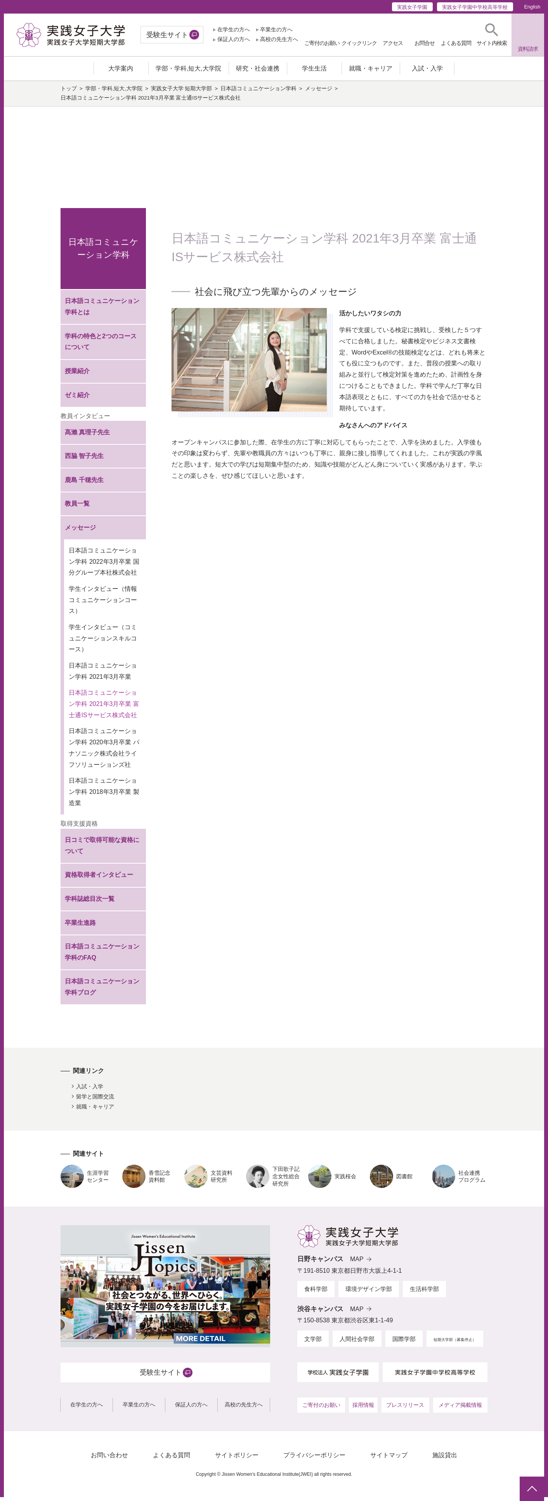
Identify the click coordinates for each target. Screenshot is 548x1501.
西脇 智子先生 (84, 459)
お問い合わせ (109, 1459)
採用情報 (363, 1408)
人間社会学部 (357, 1342)
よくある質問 (171, 1459)
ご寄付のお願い (321, 1408)
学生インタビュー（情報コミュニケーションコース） (103, 603)
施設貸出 (444, 1459)
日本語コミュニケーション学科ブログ (102, 991)
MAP (357, 1263)
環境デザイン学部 (368, 1292)
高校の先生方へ (279, 39)
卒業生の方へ (276, 30)
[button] (492, 35)
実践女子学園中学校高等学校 (475, 7)
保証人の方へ (233, 39)
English (532, 7)
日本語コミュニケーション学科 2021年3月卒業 (103, 675)
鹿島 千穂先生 (84, 483)
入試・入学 (89, 1090)
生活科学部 (424, 1292)
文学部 (313, 1342)
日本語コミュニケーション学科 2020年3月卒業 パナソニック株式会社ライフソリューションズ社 (104, 751)
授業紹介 (77, 375)
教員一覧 (77, 507)
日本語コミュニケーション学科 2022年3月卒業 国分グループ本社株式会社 (104, 565)
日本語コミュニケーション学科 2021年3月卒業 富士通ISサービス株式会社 (104, 707)
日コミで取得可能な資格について (102, 849)
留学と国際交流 (95, 1100)
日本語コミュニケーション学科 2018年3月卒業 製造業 (104, 795)
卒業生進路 (80, 926)
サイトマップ (389, 1459)
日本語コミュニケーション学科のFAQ (102, 956)
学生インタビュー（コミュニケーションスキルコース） (103, 642)
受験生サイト (167, 35)
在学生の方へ (233, 30)
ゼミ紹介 (77, 398)
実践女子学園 (412, 7)
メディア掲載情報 (460, 1408)
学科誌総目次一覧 (89, 902)
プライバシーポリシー (314, 1459)
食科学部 (316, 1292)
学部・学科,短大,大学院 (114, 92)
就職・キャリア (95, 1110)
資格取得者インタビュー (99, 878)
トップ (69, 92)
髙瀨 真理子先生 (87, 435)
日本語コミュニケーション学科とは (102, 310)
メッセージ (318, 92)
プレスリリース (405, 1408)
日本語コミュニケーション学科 (258, 92)
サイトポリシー (236, 1459)
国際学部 (404, 1342)
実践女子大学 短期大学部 (181, 92)
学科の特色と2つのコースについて (101, 345)
